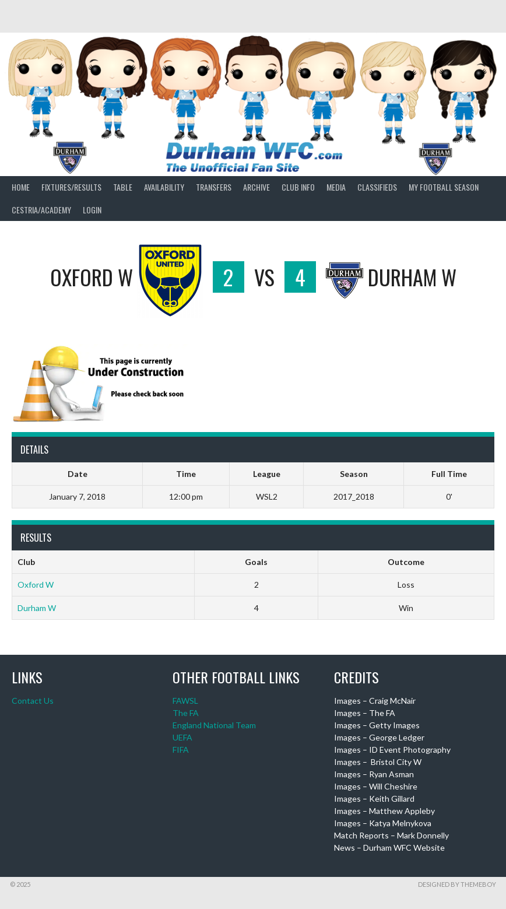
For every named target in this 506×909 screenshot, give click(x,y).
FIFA (181, 749)
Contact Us (33, 701)
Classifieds (377, 187)
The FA (186, 713)
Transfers (213, 187)
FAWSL (185, 701)
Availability (164, 187)
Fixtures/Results (71, 187)
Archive (256, 187)
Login (92, 209)
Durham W (36, 608)
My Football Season (444, 187)
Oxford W (35, 584)
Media (336, 187)
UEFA (182, 737)
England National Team (214, 725)
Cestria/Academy (41, 209)
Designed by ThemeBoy (457, 884)
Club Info (298, 187)
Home (21, 187)
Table (122, 187)
